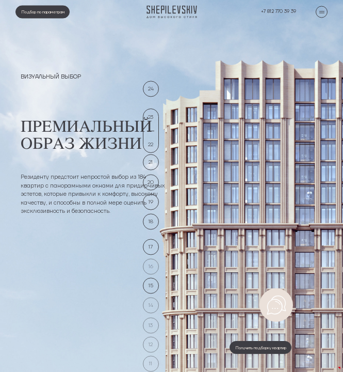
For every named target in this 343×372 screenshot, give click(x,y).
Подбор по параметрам (42, 11)
